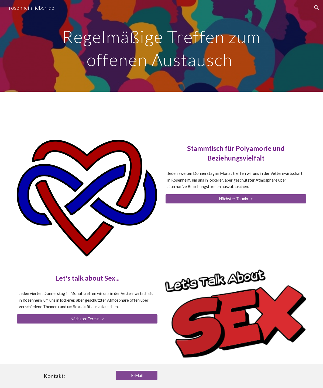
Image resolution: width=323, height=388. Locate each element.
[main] (162, 46)
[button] (316, 7)
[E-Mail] (136, 375)
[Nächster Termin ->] (236, 199)
